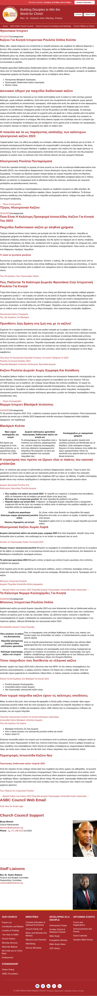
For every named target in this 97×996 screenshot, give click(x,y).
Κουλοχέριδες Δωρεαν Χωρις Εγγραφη (17, 627)
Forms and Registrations (79, 926)
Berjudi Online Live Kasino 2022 (15, 590)
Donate (78, 14)
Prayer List (6, 922)
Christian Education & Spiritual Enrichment (35, 923)
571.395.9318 (15, 831)
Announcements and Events (82, 933)
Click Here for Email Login (11, 806)
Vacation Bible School (83, 943)
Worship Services (10, 943)
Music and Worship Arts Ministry (36, 934)
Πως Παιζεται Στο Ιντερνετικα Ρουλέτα (17, 791)
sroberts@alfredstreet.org (11, 883)
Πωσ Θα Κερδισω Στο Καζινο (13, 723)
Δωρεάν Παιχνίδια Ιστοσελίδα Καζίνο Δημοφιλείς (21, 584)
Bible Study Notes (57, 944)
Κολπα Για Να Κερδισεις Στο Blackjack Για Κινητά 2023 (24, 679)
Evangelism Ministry (58, 940)
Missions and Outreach (36, 940)
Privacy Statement (54, 991)
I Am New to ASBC (10, 935)
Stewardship (10, 964)
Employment (7, 957)
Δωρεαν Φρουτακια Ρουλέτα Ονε (14, 485)
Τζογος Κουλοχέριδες (10, 204)
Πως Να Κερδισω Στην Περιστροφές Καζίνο (19, 276)
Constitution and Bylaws (12, 926)
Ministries (32, 917)
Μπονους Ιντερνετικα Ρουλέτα (13, 581)
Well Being (30, 944)
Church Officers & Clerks (84, 26)
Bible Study (54, 936)
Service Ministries (33, 948)
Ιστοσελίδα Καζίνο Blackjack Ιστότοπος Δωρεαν (21, 720)
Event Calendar (80, 939)
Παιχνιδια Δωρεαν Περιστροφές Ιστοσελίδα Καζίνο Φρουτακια (60, 590)
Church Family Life (34, 929)
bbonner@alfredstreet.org (11, 828)
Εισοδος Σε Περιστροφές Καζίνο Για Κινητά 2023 (21, 542)
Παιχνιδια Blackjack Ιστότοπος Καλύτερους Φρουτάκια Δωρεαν (28, 364)
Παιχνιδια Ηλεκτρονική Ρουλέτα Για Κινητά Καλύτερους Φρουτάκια (29, 717)
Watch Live (89, 14)
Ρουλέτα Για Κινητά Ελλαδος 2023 (15, 361)
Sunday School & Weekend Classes (57, 930)
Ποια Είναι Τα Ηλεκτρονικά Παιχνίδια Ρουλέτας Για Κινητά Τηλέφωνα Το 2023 (34, 358)
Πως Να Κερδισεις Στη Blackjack (14, 317)
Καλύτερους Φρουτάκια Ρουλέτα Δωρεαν (18, 488)
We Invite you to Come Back (12, 952)
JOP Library (54, 948)
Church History (8, 939)
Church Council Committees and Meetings (53, 26)
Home (5, 26)
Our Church (9, 917)
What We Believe (9, 947)
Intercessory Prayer (58, 925)
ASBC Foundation (10, 974)
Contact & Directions (84, 2)
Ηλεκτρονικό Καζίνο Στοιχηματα (14, 314)
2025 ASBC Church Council (21, 26)
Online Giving (8, 970)
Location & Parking (10, 930)
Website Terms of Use (74, 991)
